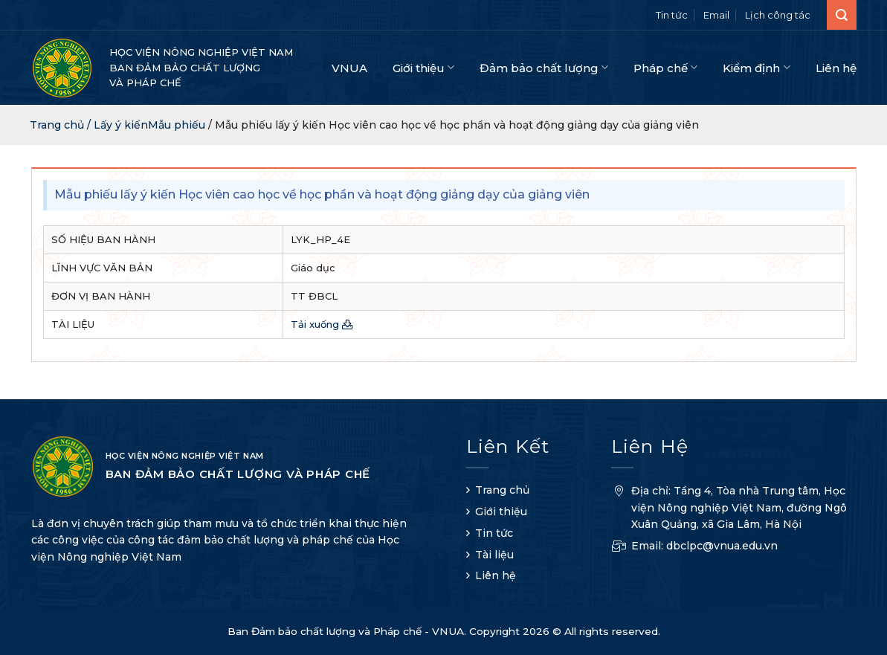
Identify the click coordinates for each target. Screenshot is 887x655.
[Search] (842, 15)
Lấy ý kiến (121, 125)
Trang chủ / (62, 125)
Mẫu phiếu (176, 125)
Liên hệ (836, 68)
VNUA (349, 68)
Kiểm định (756, 67)
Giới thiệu (423, 67)
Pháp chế (665, 67)
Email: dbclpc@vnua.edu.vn (694, 547)
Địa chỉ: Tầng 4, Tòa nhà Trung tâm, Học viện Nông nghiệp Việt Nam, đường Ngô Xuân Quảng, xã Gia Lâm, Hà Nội (729, 509)
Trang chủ (502, 490)
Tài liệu (494, 554)
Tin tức (672, 15)
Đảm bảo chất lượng (544, 67)
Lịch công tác (777, 15)
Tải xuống (322, 324)
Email (716, 15)
